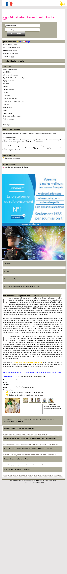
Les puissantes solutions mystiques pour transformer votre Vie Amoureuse (30, 438)
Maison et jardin (8, 113)
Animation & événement (10, 75)
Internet (5, 86)
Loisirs (5, 110)
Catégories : (8, 56)
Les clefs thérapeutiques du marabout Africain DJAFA (21, 286)
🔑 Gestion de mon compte (11, 158)
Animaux (5, 92)
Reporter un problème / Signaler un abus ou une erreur (27, 392)
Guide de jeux (7, 107)
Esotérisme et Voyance (11, 279)
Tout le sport (7, 122)
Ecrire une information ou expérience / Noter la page (26, 395)
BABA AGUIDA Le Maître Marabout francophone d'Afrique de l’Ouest (27, 449)
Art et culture (7, 95)
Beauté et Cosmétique (10, 69)
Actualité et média (8, 89)
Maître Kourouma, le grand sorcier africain (19, 428)
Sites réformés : (10, 50)
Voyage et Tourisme (9, 81)
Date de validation (6, 383)
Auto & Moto (7, 72)
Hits (4, 379)
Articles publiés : (10, 44)
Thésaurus (7, 263)
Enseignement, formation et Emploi (14, 101)
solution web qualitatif (51, 480)
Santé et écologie (8, 119)
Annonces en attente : (11, 47)
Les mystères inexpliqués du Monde (16, 459)
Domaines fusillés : (10, 53)
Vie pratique (6, 125)
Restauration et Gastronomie (12, 116)
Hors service (8, 376)
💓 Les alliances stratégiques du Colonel (16, 167)
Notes (5, 387)
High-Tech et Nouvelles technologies (14, 78)
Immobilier (6, 84)
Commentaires (8, 390)
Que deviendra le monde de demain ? (17, 469)
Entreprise (6, 104)
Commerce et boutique (10, 98)
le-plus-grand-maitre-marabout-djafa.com (28, 362)
